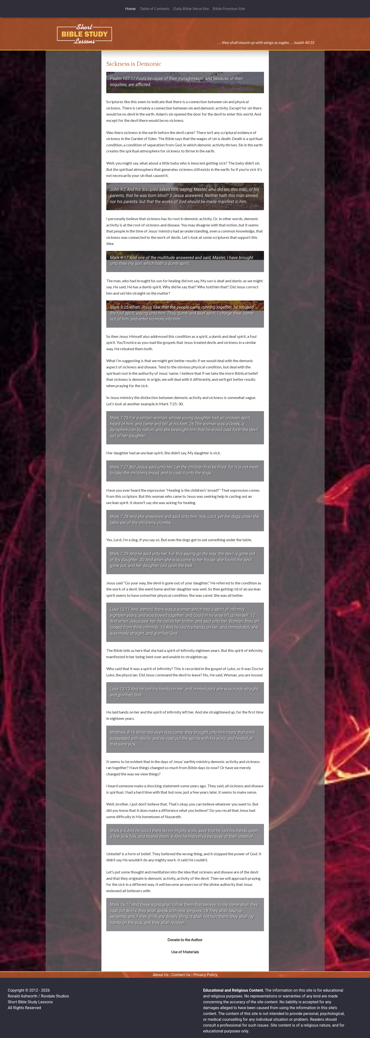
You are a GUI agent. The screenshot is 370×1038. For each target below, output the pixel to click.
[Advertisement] (73, 84)
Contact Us (181, 974)
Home (131, 5)
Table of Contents (154, 6)
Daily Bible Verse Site (191, 6)
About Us (161, 974)
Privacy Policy (205, 974)
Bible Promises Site (229, 6)
